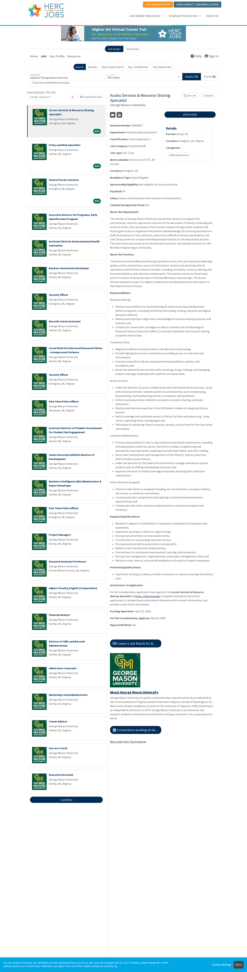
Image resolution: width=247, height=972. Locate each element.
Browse (92, 67)
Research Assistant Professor (67, 561)
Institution (132, 49)
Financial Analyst (59, 615)
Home (34, 56)
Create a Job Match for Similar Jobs (137, 643)
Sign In (212, 56)
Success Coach (58, 748)
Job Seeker (114, 49)
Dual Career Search (113, 67)
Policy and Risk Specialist (64, 145)
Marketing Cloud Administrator (68, 694)
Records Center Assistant (65, 321)
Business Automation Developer (69, 268)
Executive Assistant (61, 774)
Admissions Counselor (63, 668)
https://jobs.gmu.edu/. (148, 596)
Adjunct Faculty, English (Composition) (73, 588)
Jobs (43, 56)
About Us (212, 16)
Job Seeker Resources (146, 16)
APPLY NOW (190, 114)
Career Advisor (58, 721)
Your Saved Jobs (162, 67)
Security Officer (58, 294)
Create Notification (91, 96)
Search (80, 67)
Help (196, 56)
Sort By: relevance (39, 96)
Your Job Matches (138, 67)
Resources (74, 56)
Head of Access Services (64, 179)
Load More (66, 799)
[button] (210, 76)
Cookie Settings (221, 964)
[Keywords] (66, 76)
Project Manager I (60, 534)
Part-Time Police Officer (64, 401)
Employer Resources (185, 16)
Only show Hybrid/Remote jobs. (51, 82)
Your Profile (56, 56)
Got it (238, 964)
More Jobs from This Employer (128, 741)
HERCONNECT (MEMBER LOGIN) (198, 5)
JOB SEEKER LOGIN (158, 5)
